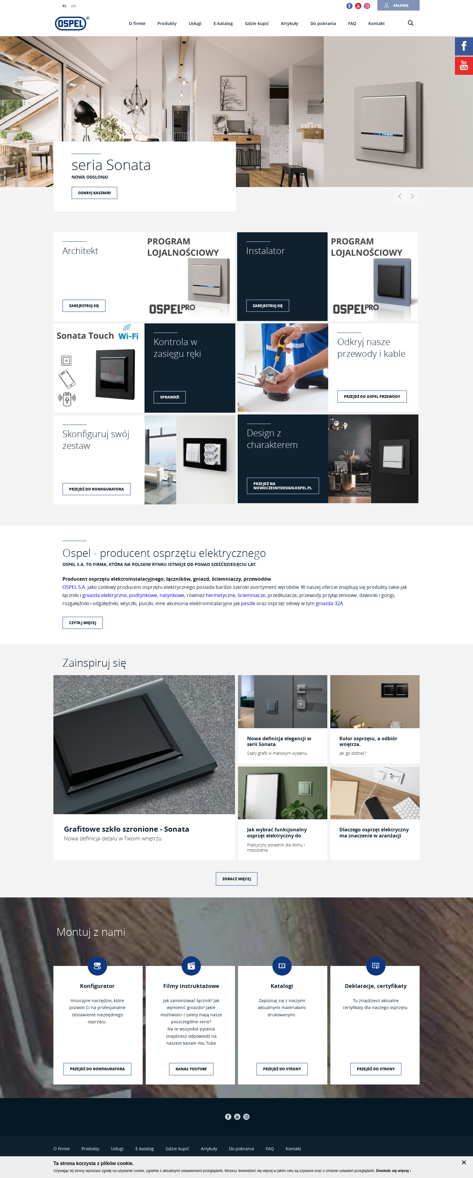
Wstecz (400, 196)
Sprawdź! (169, 397)
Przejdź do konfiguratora (96, 489)
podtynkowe (143, 595)
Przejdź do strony (282, 1069)
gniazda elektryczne (104, 595)
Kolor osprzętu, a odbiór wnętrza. (368, 741)
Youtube (358, 6)
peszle (248, 603)
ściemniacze (251, 595)
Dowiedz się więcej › (393, 1171)
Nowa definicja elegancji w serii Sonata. (279, 741)
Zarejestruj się (84, 305)
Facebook (349, 6)
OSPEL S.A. (74, 587)
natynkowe (172, 595)
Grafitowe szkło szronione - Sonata (126, 829)
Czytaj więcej (82, 622)
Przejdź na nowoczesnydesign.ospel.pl (282, 485)
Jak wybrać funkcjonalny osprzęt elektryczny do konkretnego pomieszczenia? (282, 833)
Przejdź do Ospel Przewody (372, 396)
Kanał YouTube (191, 1069)
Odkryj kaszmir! (94, 192)
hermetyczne (220, 595)
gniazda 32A (329, 603)
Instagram (367, 6)
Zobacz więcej (236, 878)
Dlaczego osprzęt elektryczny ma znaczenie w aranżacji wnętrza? (374, 833)
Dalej (412, 196)
